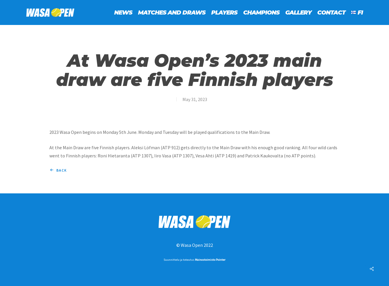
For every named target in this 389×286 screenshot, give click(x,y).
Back (61, 170)
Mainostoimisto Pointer (210, 260)
